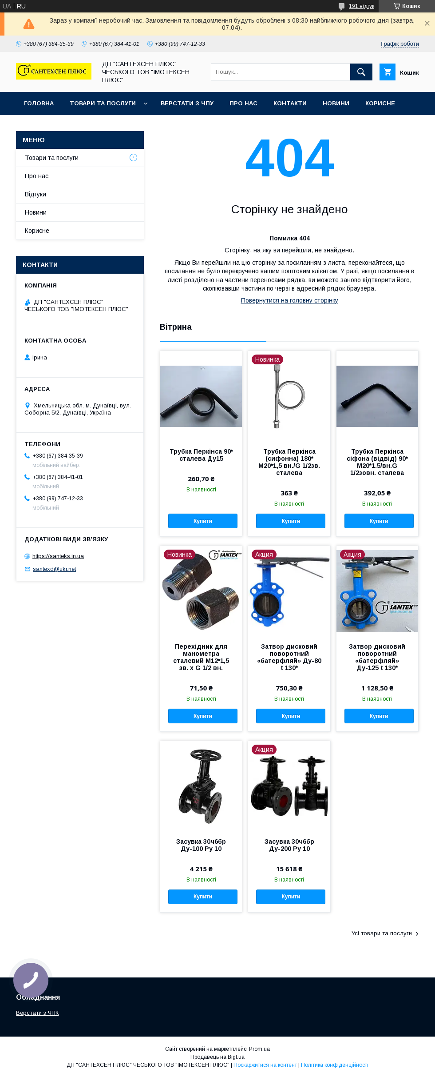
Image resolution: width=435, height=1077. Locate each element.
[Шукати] (361, 72)
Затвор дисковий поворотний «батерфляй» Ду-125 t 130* (377, 657)
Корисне (380, 103)
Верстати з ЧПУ (187, 103)
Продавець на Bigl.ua (217, 1057)
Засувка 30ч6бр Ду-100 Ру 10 (201, 845)
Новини (336, 103)
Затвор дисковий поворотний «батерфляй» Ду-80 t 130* (289, 657)
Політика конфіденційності (334, 1065)
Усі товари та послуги (382, 933)
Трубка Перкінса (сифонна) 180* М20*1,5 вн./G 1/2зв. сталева (289, 462)
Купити (203, 521)
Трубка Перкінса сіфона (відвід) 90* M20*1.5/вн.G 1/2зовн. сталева (377, 462)
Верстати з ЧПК (37, 1012)
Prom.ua (259, 1049)
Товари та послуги (103, 103)
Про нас (243, 103)
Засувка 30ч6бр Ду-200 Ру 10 (289, 845)
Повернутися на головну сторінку (289, 300)
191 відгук (361, 6)
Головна (39, 103)
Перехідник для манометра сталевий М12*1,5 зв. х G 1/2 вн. (201, 657)
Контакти (290, 103)
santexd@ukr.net (54, 569)
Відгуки (35, 194)
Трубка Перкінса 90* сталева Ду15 (201, 455)
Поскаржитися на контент (265, 1065)
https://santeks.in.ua (58, 556)
